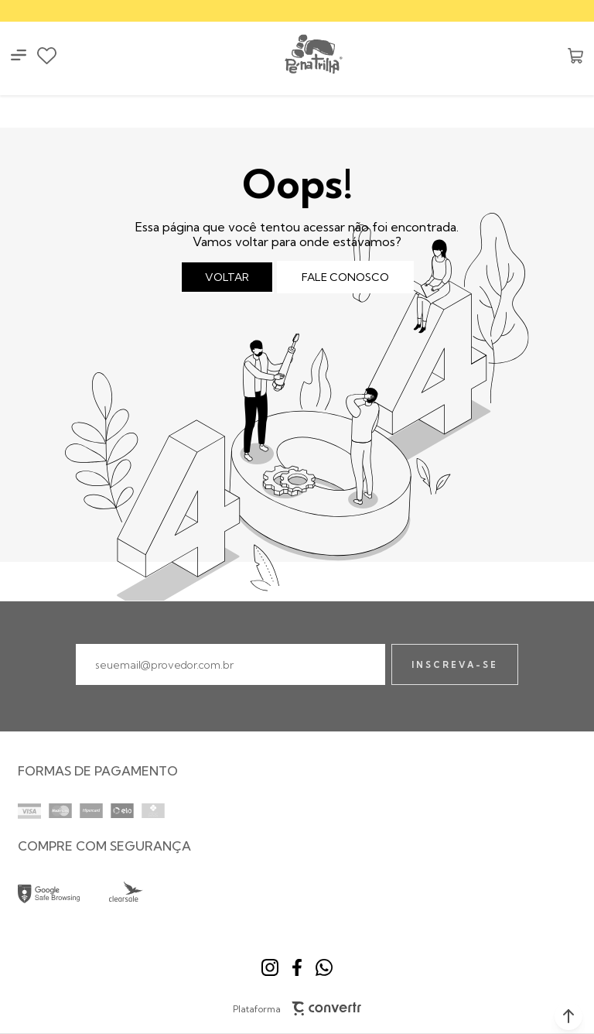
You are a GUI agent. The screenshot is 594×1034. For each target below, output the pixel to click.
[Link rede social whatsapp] (324, 967)
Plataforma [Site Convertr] (297, 1008)
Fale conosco (345, 277)
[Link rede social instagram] (270, 967)
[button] (568, 1016)
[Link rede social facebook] (297, 967)
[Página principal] (312, 55)
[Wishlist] (47, 56)
